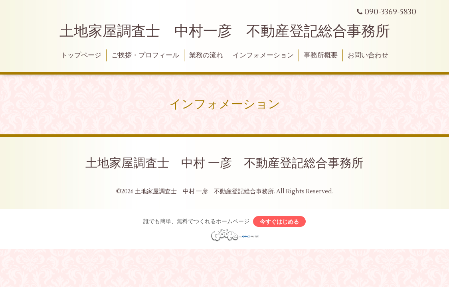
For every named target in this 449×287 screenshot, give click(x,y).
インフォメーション (263, 55)
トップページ (81, 55)
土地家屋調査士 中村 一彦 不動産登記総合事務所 (224, 163)
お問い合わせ (368, 55)
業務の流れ (206, 55)
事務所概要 (321, 55)
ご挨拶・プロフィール (145, 55)
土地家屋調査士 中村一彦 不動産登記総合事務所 (224, 31)
